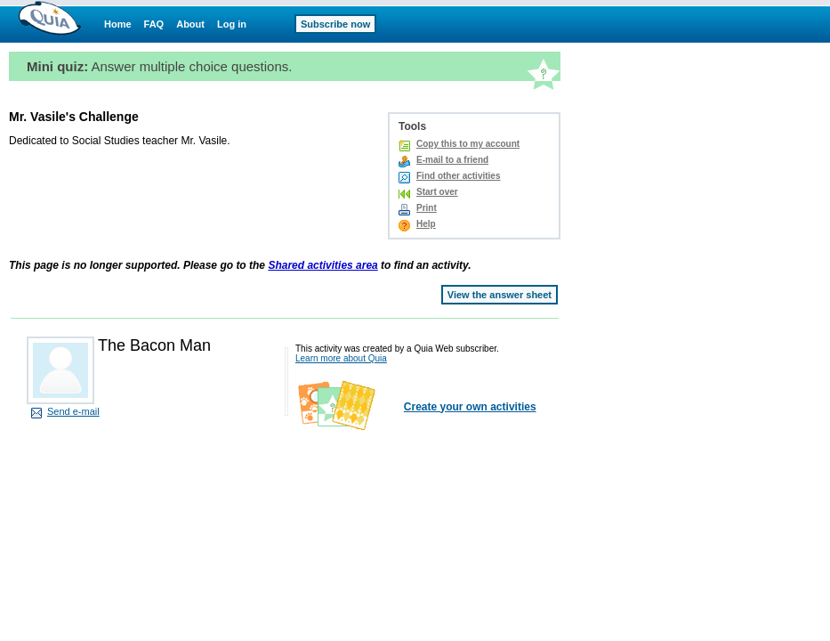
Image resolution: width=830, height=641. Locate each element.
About (190, 24)
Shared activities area (322, 265)
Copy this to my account (468, 144)
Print (426, 208)
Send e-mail (73, 411)
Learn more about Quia (341, 358)
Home (118, 24)
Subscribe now (335, 24)
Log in (231, 24)
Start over (437, 192)
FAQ (154, 24)
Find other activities (458, 176)
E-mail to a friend (452, 160)
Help (426, 224)
